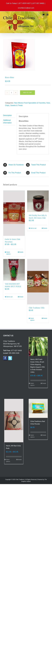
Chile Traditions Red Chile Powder (37, 422)
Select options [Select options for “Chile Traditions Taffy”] (32, 319)
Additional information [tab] (7, 121)
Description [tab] (7, 115)
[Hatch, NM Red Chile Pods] (13, 420)
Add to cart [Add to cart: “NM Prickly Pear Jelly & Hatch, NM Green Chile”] (33, 228)
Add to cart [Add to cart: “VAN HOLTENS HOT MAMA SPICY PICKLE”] (9, 297)
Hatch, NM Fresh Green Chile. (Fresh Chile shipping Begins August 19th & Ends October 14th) (37, 365)
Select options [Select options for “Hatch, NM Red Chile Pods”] (8, 460)
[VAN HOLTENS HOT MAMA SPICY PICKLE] (14, 270)
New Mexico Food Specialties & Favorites (29, 103)
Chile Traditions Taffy (36, 308)
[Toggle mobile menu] (48, 14)
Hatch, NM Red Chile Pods (13, 447)
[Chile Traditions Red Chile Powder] (38, 408)
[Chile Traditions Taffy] (38, 281)
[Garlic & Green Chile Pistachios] (14, 213)
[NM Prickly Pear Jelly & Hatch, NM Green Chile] (38, 201)
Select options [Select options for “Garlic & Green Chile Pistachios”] (8, 253)
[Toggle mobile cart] (43, 14)
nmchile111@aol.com (26, 8)
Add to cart (27, 92)
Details (21, 252)
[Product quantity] (11, 92)
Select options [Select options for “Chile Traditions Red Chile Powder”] (32, 436)
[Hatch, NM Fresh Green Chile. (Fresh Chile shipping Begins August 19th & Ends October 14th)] (38, 346)
